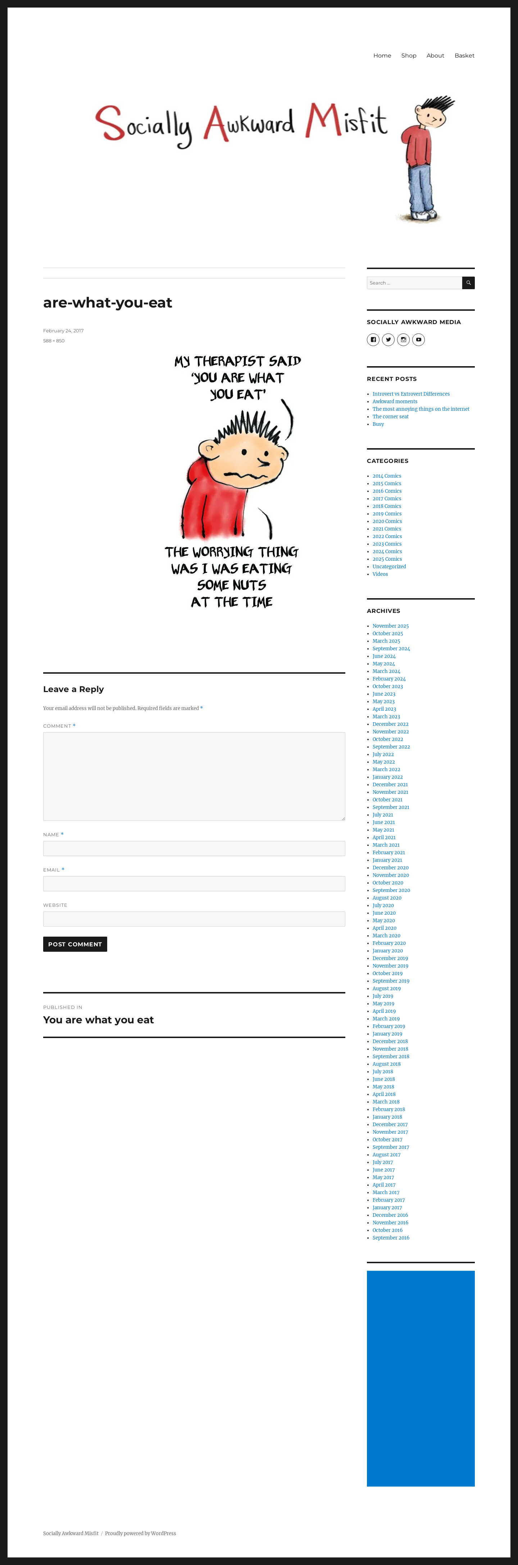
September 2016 (391, 1238)
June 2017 (384, 1170)
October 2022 (388, 739)
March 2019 (386, 1019)
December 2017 (390, 1125)
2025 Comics (387, 559)
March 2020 (386, 936)
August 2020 (387, 898)
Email (54, 870)
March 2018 (386, 1102)
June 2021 (384, 822)
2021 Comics (387, 529)
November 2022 (391, 732)
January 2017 (387, 1208)
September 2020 (391, 890)
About (436, 55)
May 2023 (384, 702)
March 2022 (386, 769)
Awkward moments (395, 402)
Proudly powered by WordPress (140, 1533)
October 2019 (388, 973)
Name (53, 835)
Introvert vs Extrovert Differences (411, 394)
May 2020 (384, 921)
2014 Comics (387, 476)
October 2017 (388, 1140)
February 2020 (389, 943)
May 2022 (384, 762)
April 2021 (384, 837)
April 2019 (384, 1011)
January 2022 (388, 777)
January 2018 (387, 1117)
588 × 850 (54, 341)
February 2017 (389, 1200)
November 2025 (391, 626)
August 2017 (387, 1155)
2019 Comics (387, 514)
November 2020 (391, 875)
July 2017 (383, 1162)
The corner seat (391, 417)
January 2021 (387, 860)
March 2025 (386, 641)
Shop (409, 55)
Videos (380, 574)
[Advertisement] (422, 1379)
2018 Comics (387, 506)
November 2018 (390, 1049)
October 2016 (388, 1230)
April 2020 (384, 928)
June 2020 (384, 913)
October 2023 (388, 686)
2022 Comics (387, 536)
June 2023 (384, 694)
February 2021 (389, 853)
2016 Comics (387, 491)
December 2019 (390, 958)
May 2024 (384, 664)
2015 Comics (387, 484)
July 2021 (383, 815)
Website (55, 905)
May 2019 (384, 1004)
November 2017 (390, 1132)
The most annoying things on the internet (421, 409)
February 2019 (389, 1026)
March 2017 (386, 1192)
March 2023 (386, 717)
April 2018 (384, 1094)
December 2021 (390, 785)
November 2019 (391, 966)
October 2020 (388, 883)
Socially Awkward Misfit (71, 1533)
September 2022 (391, 747)
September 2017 (391, 1147)
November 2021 (390, 792)
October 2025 (388, 634)
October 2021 (388, 800)
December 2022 (391, 724)
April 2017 (384, 1185)
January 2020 (388, 951)
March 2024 (386, 671)
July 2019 (383, 996)
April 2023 (384, 709)
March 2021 (386, 845)
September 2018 (391, 1057)
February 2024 (389, 679)
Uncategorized (389, 567)
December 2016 (390, 1215)
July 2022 (383, 754)
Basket (465, 55)
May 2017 (383, 1177)
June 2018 (384, 1079)
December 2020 (391, 868)
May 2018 (383, 1087)
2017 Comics (387, 499)
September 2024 (391, 649)
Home (382, 55)
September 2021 (391, 807)
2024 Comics (387, 552)
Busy (378, 424)
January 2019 (388, 1034)
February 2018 (389, 1109)
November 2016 (391, 1223)
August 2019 (387, 989)
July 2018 (383, 1072)
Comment (59, 726)
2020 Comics (387, 521)
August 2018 (387, 1064)
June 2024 (384, 656)
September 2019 (391, 981)
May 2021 (383, 830)
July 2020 (383, 905)
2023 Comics (387, 544)
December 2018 (390, 1041)
